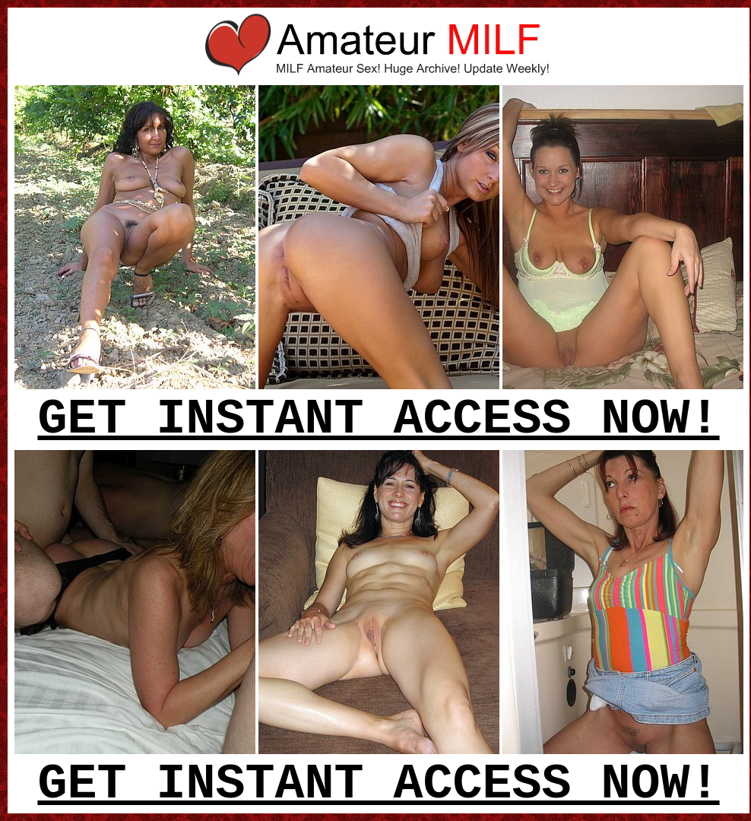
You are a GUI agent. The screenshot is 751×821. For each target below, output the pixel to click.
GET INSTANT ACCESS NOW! (378, 419)
